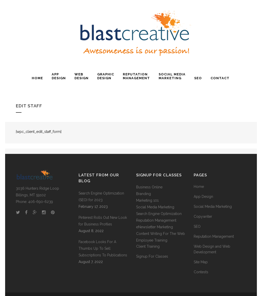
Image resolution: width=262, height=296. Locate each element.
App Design (203, 197)
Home (199, 187)
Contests (201, 272)
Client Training (148, 246)
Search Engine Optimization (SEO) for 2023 (101, 196)
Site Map (201, 262)
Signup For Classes (152, 256)
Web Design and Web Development (212, 249)
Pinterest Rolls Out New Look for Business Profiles (103, 220)
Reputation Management (214, 236)
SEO (197, 226)
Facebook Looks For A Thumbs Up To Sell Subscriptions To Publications (103, 248)
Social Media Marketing (155, 207)
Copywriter (203, 216)
